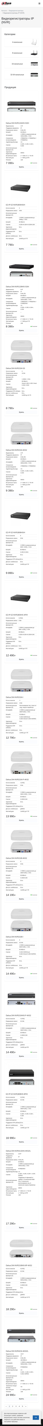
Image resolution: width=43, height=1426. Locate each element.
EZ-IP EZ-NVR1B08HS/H (15, 532)
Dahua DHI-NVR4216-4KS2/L (17, 1351)
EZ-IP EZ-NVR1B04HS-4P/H (17, 615)
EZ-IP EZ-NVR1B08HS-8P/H (17, 1094)
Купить (21, 167)
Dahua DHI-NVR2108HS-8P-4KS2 (19, 1265)
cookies (13, 1415)
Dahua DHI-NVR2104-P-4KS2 (17, 780)
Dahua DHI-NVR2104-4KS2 (16, 450)
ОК (36, 1417)
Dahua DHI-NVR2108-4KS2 (16, 858)
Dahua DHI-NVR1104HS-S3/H (17, 123)
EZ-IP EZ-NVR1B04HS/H (15, 205)
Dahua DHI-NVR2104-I (14, 697)
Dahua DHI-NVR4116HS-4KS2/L (18, 1151)
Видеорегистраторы (16, 10)
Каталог (4, 10)
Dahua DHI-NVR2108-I (14, 937)
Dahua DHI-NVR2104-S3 (15, 368)
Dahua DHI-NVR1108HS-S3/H (17, 287)
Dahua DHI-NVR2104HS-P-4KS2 (18, 1015)
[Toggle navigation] (39, 3)
